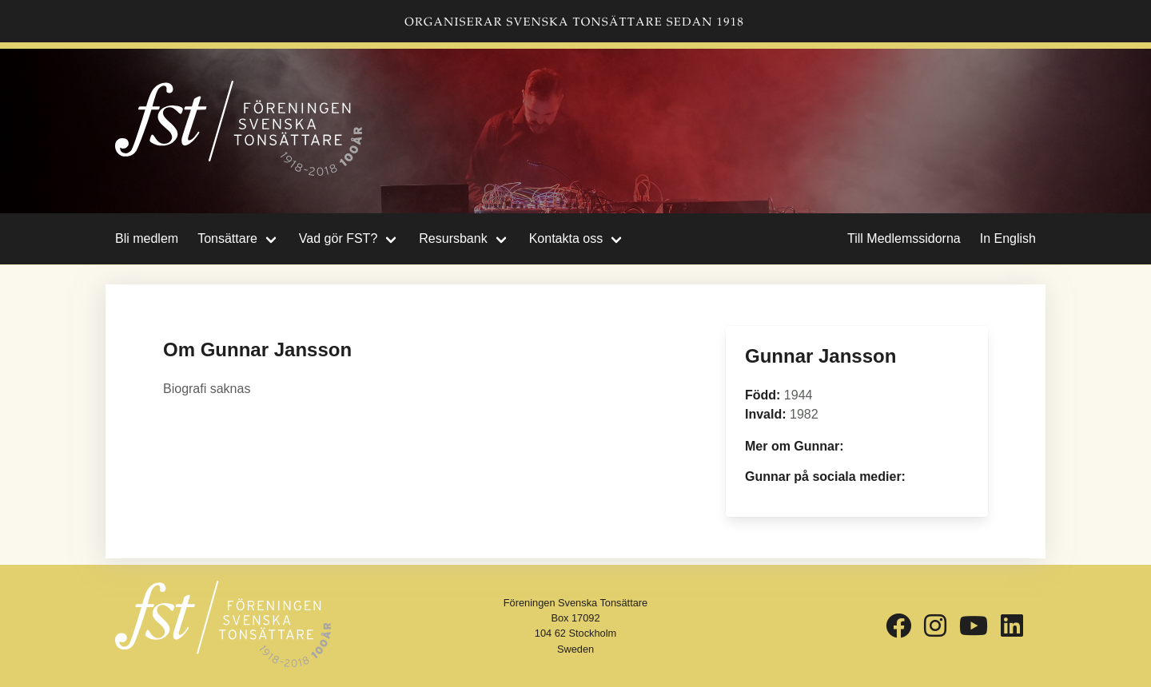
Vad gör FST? (338, 238)
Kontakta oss (566, 238)
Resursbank (453, 238)
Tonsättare (227, 238)
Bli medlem (146, 238)
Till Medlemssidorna (904, 238)
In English (1008, 238)
